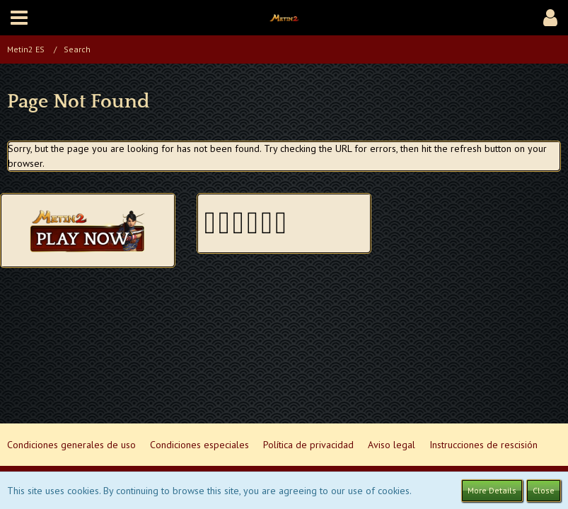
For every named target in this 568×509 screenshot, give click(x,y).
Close (544, 490)
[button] (19, 17)
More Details (492, 490)
